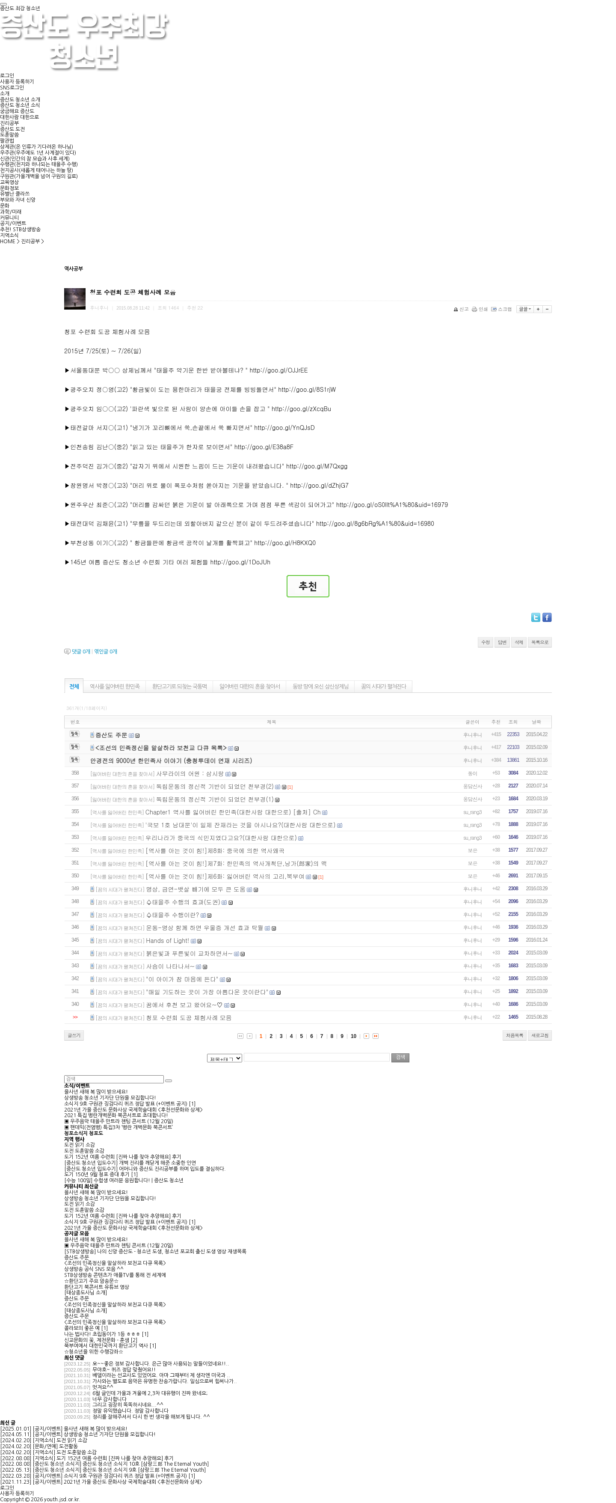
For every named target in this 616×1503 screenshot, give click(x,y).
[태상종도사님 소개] (85, 1292)
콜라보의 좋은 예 (82, 1328)
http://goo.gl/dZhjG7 (319, 485)
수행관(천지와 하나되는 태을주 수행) (39, 164)
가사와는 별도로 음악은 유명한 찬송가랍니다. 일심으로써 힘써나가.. (164, 1381)
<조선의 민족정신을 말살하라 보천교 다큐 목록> (161, 747)
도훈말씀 (9, 134)
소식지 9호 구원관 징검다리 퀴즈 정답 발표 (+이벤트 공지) (125, 1103)
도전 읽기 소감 (79, 1145)
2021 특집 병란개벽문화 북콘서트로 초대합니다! (116, 1115)
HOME (7, 241)
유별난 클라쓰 (15, 194)
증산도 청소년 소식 (20, 105)
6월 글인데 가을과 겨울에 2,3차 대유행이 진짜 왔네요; (149, 1393)
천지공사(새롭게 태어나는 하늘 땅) (36, 170)
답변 (502, 642)
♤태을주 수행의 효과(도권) (183, 902)
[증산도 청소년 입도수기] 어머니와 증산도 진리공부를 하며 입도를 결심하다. (145, 1169)
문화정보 (9, 188)
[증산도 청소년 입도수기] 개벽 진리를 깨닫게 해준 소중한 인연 (130, 1163)
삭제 (519, 642)
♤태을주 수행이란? (172, 914)
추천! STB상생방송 (20, 229)
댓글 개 (81, 651)
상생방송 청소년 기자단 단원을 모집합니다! (110, 1097)
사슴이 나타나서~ (170, 966)
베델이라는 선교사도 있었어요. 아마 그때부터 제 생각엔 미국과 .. (161, 1375)
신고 (462, 309)
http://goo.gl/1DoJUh (240, 562)
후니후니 (472, 734)
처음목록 (514, 1035)
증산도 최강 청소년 (20, 8)
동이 (472, 773)
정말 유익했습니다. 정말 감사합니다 (130, 1411)
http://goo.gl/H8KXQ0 (285, 542)
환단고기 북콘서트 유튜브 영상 (96, 1287)
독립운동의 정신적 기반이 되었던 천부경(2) (215, 786)
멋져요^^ (102, 1387)
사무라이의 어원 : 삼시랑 (190, 773)
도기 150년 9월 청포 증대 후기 (97, 1174)
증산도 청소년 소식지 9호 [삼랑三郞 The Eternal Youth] (144, 1470)
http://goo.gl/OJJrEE (278, 370)
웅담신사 (472, 786)
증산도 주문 (111, 735)
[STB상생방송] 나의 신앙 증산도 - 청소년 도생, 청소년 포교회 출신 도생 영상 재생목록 (155, 1251)
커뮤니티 (9, 218)
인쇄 (480, 309)
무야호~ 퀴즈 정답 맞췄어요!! (124, 1369)
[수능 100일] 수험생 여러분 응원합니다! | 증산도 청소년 (124, 1180)
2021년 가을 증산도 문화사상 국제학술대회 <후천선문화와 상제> (133, 1109)
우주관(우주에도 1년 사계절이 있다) (38, 152)
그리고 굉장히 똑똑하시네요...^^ (127, 1405)
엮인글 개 (105, 651)
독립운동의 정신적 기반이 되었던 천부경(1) (215, 799)
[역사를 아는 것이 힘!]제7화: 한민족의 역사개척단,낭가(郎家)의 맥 (236, 863)
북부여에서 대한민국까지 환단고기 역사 (106, 1345)
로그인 (7, 75)
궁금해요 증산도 (17, 111)
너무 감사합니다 (109, 1399)
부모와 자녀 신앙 (18, 200)
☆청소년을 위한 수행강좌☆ (93, 1351)
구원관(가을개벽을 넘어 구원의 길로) (39, 176)
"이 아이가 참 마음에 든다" (182, 979)
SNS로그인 (12, 87)
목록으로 (539, 642)
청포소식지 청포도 (83, 1133)
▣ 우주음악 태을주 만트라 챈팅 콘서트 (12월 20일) (118, 1121)
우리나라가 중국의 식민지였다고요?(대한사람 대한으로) (221, 837)
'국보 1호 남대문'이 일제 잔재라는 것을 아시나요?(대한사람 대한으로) (240, 824)
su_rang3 (472, 811)
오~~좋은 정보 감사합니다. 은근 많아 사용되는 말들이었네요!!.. (160, 1363)
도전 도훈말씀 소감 (84, 1151)
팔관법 (7, 140)
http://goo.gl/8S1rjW (307, 389)
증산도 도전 (12, 129)
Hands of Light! (167, 940)
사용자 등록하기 (17, 81)
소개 (4, 93)
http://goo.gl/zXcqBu (301, 408)
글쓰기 (74, 1035)
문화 (4, 206)
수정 (485, 642)
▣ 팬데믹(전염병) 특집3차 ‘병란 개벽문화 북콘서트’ (118, 1127)
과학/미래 (10, 212)
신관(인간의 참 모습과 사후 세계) (35, 158)
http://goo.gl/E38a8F (263, 446)
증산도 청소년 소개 (20, 99)
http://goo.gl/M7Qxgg (316, 466)
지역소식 (9, 235)
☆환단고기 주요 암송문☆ (91, 1281)
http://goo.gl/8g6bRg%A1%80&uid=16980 (375, 523)
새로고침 (539, 1035)
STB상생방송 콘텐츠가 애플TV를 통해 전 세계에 (115, 1275)
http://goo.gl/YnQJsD (284, 427)
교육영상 (9, 182)
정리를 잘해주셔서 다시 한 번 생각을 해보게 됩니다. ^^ (151, 1417)
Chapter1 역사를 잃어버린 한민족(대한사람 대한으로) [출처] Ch (233, 812)
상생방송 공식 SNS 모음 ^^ (94, 1269)
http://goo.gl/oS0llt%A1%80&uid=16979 (392, 504)
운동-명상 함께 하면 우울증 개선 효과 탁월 (205, 927)
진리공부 (9, 123)
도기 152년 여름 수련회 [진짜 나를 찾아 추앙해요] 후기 (122, 1157)
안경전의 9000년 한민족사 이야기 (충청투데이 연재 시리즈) (171, 760)
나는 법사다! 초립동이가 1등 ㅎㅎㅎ (102, 1334)
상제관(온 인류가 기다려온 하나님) (36, 146)
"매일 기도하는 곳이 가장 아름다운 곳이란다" (207, 991)
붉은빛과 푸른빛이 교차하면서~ (189, 953)
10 (353, 1036)
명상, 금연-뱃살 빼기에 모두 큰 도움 (196, 889)
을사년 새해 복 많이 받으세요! (96, 1091)
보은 (472, 850)
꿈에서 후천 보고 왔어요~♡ (184, 1004)
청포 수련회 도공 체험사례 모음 (189, 1017)
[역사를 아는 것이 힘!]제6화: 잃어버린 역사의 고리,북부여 (225, 876)
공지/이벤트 (13, 223)
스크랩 (502, 309)
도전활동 (68, 1446)
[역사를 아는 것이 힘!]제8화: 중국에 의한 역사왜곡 (214, 850)
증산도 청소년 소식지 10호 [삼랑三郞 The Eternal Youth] (146, 1464)
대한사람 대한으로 (19, 117)
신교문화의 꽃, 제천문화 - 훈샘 (96, 1340)
